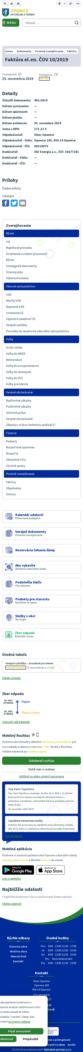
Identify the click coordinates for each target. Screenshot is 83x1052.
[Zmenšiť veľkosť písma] (65, 3)
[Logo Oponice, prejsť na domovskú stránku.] (41, 12)
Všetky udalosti (11, 887)
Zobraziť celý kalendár (16, 705)
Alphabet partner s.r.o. (58, 1033)
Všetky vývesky (11, 661)
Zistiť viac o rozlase (41, 753)
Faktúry (44, 62)
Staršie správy (14, 819)
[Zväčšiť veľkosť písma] (71, 3)
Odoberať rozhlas (42, 744)
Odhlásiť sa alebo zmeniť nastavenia (41, 760)
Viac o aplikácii (11, 862)
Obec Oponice (51, 1037)
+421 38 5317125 (41, 988)
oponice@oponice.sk (41, 992)
